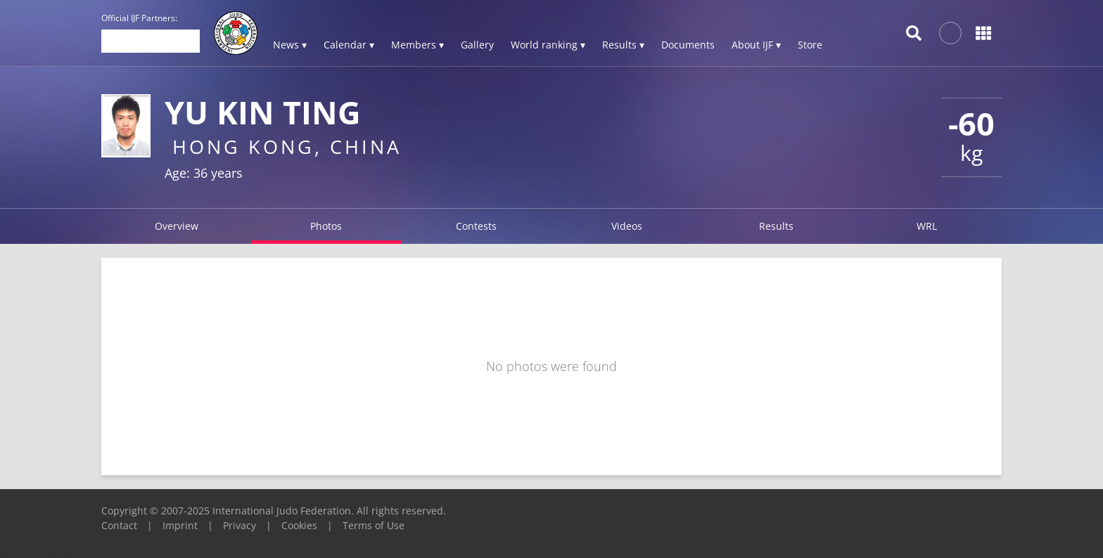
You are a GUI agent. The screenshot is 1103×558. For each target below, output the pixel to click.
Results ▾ (623, 44)
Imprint (180, 525)
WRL (927, 226)
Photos (326, 226)
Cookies (299, 525)
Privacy (239, 525)
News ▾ (290, 44)
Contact (119, 525)
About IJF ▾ (756, 44)
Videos (626, 226)
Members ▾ (417, 44)
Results (776, 226)
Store (810, 44)
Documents (688, 44)
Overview (176, 226)
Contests (476, 226)
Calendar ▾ (349, 44)
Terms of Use (373, 525)
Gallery (477, 44)
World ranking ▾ (548, 44)
